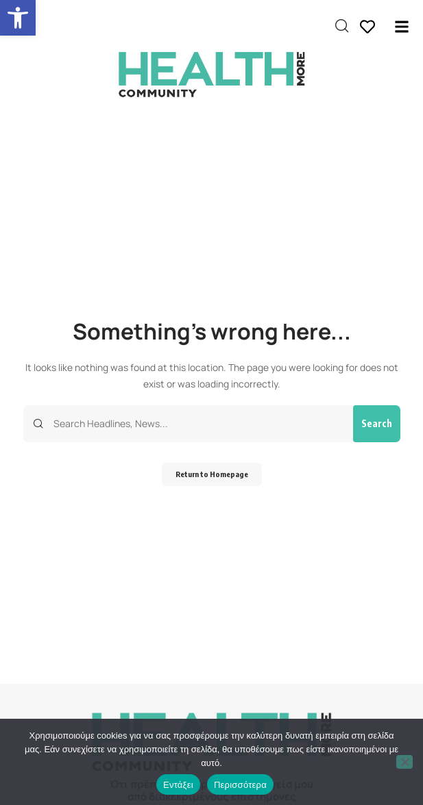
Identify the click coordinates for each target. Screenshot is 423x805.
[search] (341, 26)
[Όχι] (404, 762)
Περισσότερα (240, 785)
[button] (18, 18)
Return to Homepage (212, 474)
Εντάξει (178, 785)
